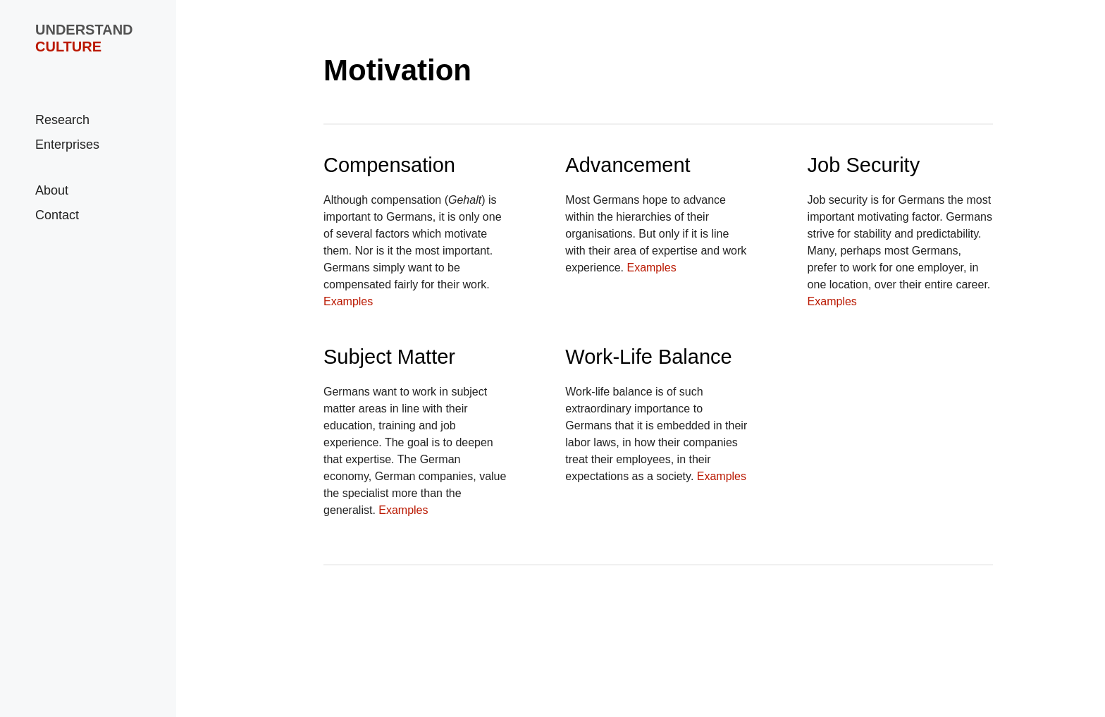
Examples (348, 301)
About (51, 190)
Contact (57, 215)
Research (62, 120)
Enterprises (67, 144)
